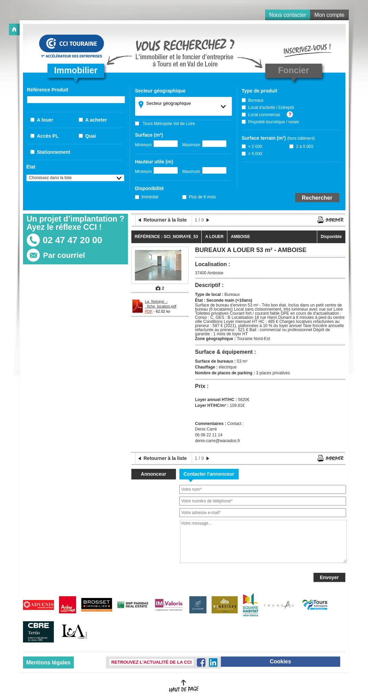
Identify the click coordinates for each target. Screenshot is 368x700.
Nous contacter (287, 15)
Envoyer (329, 577)
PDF (149, 311)
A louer (45, 120)
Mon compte (329, 15)
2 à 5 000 (304, 146)
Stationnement (53, 152)
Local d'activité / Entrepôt (271, 107)
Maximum (191, 144)
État (30, 167)
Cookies (280, 661)
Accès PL (48, 136)
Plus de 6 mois (202, 197)
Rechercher (317, 198)
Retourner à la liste (165, 220)
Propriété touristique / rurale (273, 122)
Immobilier (75, 70)
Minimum (143, 144)
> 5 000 (255, 153)
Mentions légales (48, 662)
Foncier (293, 70)
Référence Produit (47, 89)
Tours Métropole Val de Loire (169, 123)
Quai (90, 136)
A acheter (96, 120)
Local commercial (264, 114)
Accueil (14, 29)
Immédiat (150, 197)
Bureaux (256, 100)
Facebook (201, 662)
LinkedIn (213, 662)
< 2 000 (255, 146)
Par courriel (64, 255)
